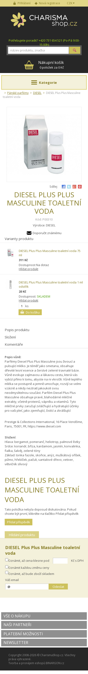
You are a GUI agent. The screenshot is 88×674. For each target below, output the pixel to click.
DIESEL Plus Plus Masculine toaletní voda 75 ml (49, 253)
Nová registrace (49, 3)
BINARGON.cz (55, 663)
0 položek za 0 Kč (51, 65)
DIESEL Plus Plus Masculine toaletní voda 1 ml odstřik (51, 284)
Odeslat (58, 587)
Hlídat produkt (28, 269)
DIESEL (37, 93)
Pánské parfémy (18, 93)
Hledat (74, 50)
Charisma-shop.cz (44, 22)
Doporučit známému (47, 233)
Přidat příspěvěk (18, 522)
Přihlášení (24, 3)
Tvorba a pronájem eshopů (26, 663)
